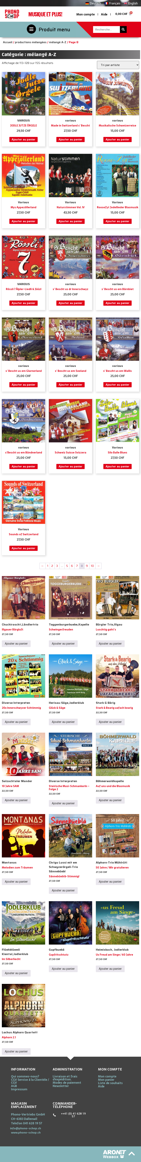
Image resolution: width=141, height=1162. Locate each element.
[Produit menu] (31, 29)
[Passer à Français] (112, 3)
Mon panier (106, 1079)
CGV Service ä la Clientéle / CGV (30, 1081)
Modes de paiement (67, 1082)
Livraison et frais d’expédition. (65, 1078)
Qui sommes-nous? (25, 1076)
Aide (104, 14)
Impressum (19, 1089)
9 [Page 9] (87, 566)
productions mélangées (30, 42)
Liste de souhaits (110, 1083)
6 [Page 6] (72, 566)
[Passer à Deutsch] (93, 3)
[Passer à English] (131, 3)
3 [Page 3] (57, 566)
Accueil (7, 42)
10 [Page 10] (92, 566)
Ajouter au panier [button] (23, 139)
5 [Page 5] (67, 566)
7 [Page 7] (77, 566)
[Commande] (118, 65)
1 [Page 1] (47, 566)
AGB (14, 1086)
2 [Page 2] (52, 566)
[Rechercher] (123, 29)
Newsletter (61, 1086)
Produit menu (54, 29)
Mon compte (85, 14)
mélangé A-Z (57, 42)
